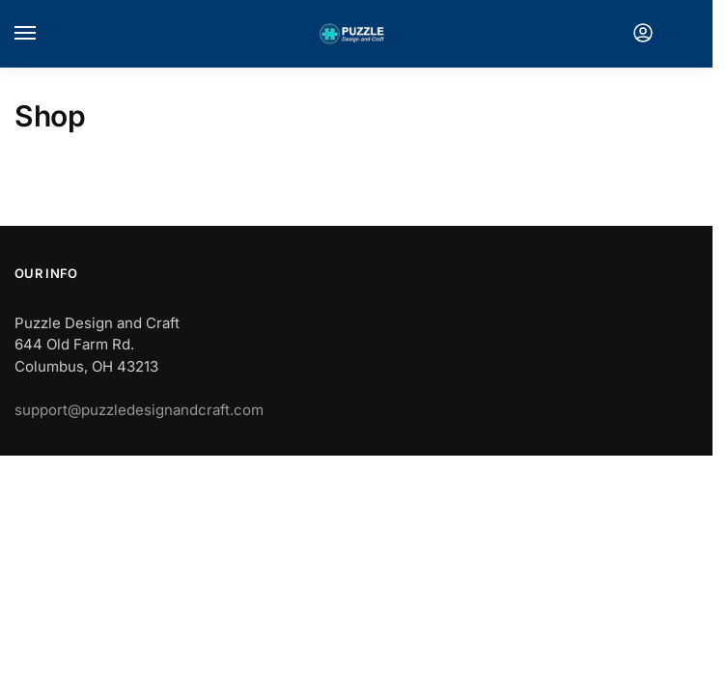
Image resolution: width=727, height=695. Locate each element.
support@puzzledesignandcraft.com (139, 410)
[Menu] (43, 33)
